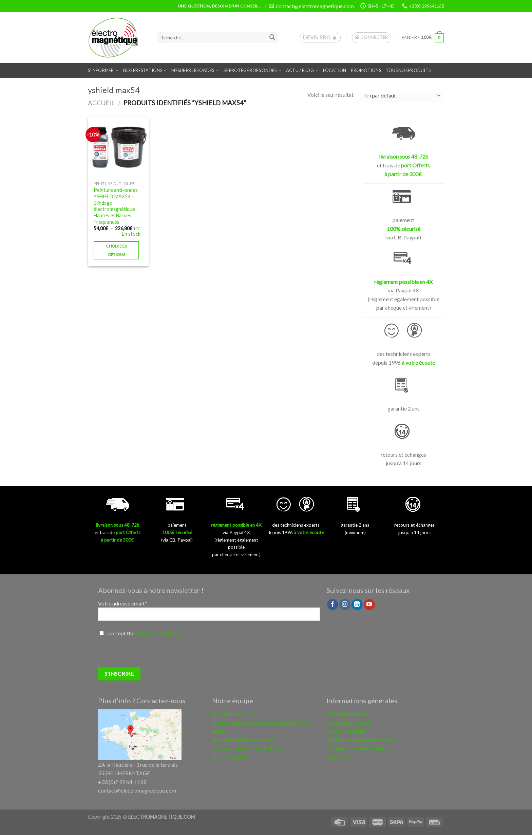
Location (334, 70)
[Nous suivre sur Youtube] (369, 605)
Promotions (366, 70)
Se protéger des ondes (252, 70)
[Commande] (402, 95)
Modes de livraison (348, 722)
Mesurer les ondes (195, 70)
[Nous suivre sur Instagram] (344, 605)
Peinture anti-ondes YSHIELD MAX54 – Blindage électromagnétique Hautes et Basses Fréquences (116, 206)
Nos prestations (145, 70)
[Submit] (272, 37)
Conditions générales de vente (361, 740)
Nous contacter (230, 757)
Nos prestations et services (243, 740)
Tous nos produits (408, 70)
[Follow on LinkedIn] (357, 605)
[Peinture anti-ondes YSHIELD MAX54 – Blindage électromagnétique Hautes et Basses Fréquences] (118, 147)
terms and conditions (159, 633)
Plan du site (339, 757)
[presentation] (149, 654)
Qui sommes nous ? (234, 713)
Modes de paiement (349, 713)
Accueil (101, 103)
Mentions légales (346, 731)
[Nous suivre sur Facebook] (332, 605)
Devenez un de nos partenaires (247, 748)
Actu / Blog (302, 70)
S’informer (103, 70)
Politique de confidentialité (357, 748)
